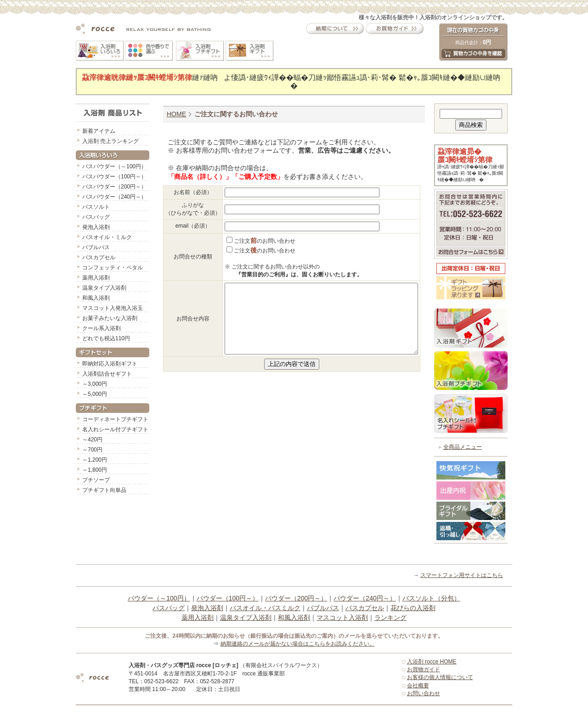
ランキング (390, 617)
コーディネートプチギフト (115, 419)
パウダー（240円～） (365, 598)
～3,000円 (94, 384)
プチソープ (96, 480)
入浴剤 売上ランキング (110, 141)
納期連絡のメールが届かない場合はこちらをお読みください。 (297, 643)
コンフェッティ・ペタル (112, 267)
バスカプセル (98, 257)
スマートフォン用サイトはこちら (461, 575)
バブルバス (96, 247)
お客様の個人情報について (440, 677)
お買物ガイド (423, 669)
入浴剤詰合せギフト (107, 374)
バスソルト (96, 207)
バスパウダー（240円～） (114, 197)
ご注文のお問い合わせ (260, 241)
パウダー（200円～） (296, 598)
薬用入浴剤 (96, 277)
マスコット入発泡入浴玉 (112, 308)
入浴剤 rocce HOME (432, 661)
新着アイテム (98, 131)
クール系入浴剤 (101, 328)
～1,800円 (94, 470)
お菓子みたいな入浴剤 (109, 318)
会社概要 (418, 685)
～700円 (92, 449)
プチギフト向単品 (104, 490)
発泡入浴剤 (96, 227)
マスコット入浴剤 (342, 617)
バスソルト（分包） (431, 598)
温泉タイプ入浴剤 (104, 288)
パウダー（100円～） (228, 598)
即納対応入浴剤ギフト (109, 363)
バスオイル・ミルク (107, 237)
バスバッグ (96, 217)
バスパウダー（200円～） (114, 186)
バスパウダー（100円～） (114, 176)
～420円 (92, 439)
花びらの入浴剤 (412, 608)
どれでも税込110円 (106, 338)
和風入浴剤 (96, 298)
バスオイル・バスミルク (265, 608)
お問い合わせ (423, 693)
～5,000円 (94, 394)
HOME (176, 114)
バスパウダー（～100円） (114, 166)
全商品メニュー (462, 447)
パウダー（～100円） (159, 598)
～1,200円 (94, 460)
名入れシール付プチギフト (115, 429)
